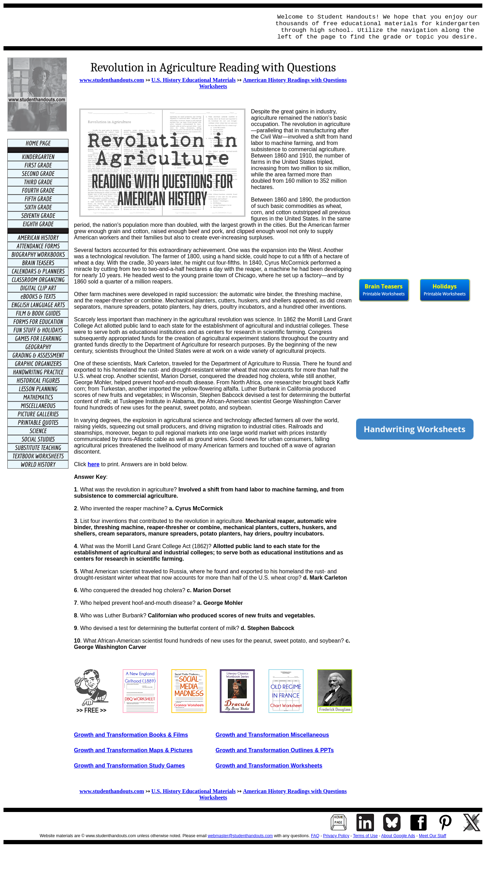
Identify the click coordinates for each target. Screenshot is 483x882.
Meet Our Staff (432, 835)
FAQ (315, 835)
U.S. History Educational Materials (193, 80)
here (94, 464)
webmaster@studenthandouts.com (240, 835)
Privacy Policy (336, 835)
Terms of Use (365, 835)
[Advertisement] (135, 27)
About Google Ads (398, 835)
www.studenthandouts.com (112, 80)
